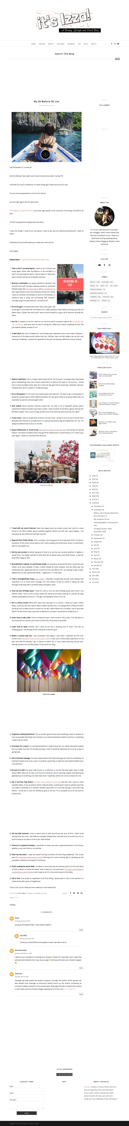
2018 (94, 503)
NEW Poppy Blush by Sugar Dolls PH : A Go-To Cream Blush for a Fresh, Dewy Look (104, 357)
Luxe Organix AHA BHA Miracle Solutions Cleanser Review (109, 403)
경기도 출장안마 (70, 989)
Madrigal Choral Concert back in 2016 (35, 639)
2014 (94, 579)
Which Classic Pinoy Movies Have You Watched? (108, 375)
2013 (94, 582)
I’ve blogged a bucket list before (22, 211)
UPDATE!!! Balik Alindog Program (107, 384)
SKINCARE (93, 300)
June (95, 548)
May (95, 552)
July (95, 545)
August (96, 542)
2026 (94, 476)
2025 (94, 479)
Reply (81, 930)
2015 (94, 575)
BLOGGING (105, 282)
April (95, 555)
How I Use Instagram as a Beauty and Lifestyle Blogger (108, 413)
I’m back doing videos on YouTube (47, 782)
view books (111, 460)
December (98, 506)
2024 (94, 482)
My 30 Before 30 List (101, 519)
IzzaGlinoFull (18, 1123)
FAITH (102, 285)
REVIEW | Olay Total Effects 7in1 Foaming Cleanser (108, 432)
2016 (94, 572)
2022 (94, 489)
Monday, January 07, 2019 (27, 938)
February (97, 562)
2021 (94, 493)
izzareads (98, 453)
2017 (94, 569)
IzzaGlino (87, 1087)
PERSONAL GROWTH (96, 293)
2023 (94, 486)
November (98, 510)
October (97, 535)
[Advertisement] (65, 80)
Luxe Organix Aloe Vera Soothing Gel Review (106, 394)
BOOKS (92, 285)
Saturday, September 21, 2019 (23, 953)
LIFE (16, 897)
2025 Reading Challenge (101, 450)
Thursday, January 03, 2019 (22, 921)
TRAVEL (104, 300)
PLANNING (93, 297)
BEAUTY (92, 282)
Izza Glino (23, 935)
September (98, 538)
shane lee (18, 974)
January (97, 565)
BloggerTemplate (34, 1123)
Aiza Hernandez (21, 950)
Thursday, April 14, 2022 (21, 977)
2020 (94, 496)
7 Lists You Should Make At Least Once (34, 260)
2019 (94, 499)
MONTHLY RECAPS (96, 289)
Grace (17, 918)
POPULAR (106, 297)
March (96, 559)
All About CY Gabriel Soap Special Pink (107, 422)
